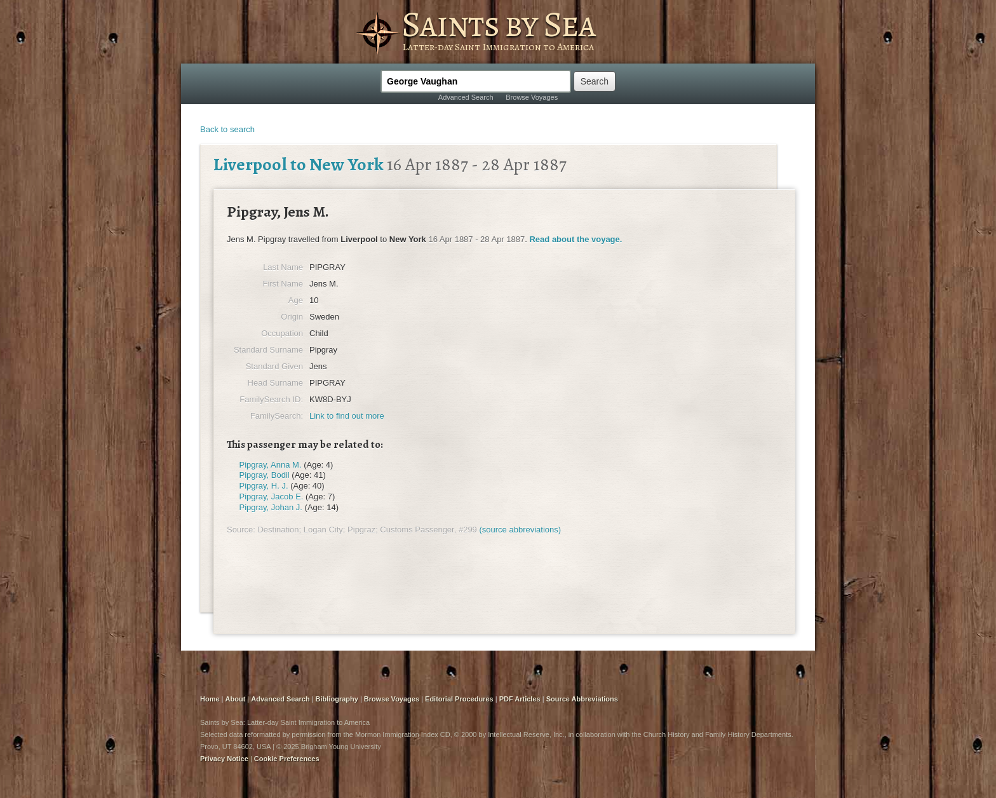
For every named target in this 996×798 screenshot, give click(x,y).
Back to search (227, 129)
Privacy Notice (224, 758)
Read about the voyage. (575, 239)
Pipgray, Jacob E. (271, 496)
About (235, 699)
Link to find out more (346, 416)
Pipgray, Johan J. (270, 507)
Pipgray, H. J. (263, 485)
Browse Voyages (532, 97)
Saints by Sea (498, 24)
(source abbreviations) (520, 529)
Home (210, 699)
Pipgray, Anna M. (270, 465)
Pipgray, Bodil (264, 475)
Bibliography (337, 699)
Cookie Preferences (287, 758)
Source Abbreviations (582, 699)
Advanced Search (466, 97)
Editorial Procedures (459, 699)
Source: (241, 529)
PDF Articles (520, 699)
